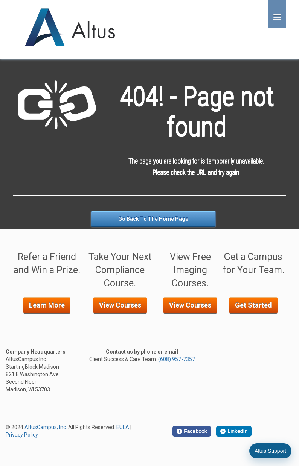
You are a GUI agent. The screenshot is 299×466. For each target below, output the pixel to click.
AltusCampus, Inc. (45, 427)
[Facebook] (191, 431)
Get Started (253, 305)
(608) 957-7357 (176, 359)
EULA (122, 427)
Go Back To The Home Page (153, 219)
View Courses (120, 305)
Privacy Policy (22, 435)
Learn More (47, 305)
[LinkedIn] (234, 431)
